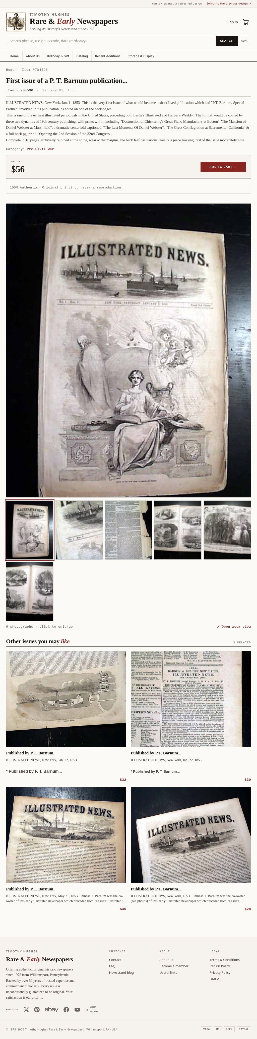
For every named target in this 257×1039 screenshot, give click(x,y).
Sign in (232, 22)
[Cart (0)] (246, 22)
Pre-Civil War (40, 149)
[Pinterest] (37, 1009)
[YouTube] (77, 1009)
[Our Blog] (93, 1009)
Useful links (168, 972)
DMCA (214, 978)
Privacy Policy (220, 972)
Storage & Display (141, 56)
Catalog (82, 56)
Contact (115, 959)
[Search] (227, 41)
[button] (128, 350)
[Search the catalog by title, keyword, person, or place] (111, 41)
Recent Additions (107, 56)
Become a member (173, 965)
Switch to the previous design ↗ (229, 3)
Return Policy (220, 965)
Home (14, 56)
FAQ (112, 965)
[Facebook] (66, 1009)
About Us (33, 56)
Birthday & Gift (58, 56)
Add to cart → (223, 167)
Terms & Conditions (225, 959)
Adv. (244, 40)
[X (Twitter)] (26, 1009)
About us (166, 959)
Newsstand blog (121, 972)
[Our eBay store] (51, 1009)
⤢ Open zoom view (234, 626)
